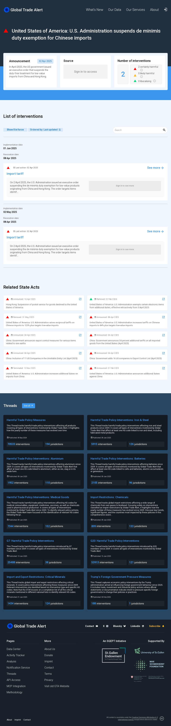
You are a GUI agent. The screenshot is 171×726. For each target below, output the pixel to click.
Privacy (48, 680)
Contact (49, 667)
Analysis (11, 661)
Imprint (48, 661)
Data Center (14, 649)
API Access (13, 680)
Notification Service (18, 667)
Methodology (14, 692)
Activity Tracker (16, 655)
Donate (48, 655)
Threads (11, 673)
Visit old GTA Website (56, 686)
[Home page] (23, 10)
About (9, 720)
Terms (48, 673)
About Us (49, 649)
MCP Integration (16, 686)
